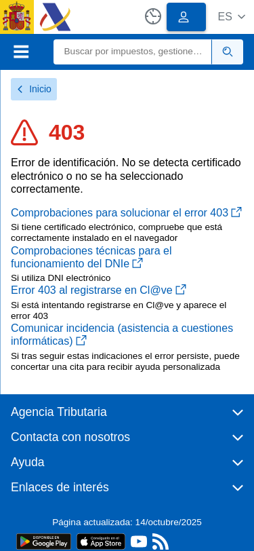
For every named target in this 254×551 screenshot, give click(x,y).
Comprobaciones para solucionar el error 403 (126, 212)
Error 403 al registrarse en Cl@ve (98, 290)
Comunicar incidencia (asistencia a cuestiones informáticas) (122, 334)
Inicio (33, 88)
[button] (231, 16)
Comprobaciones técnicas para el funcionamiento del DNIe (91, 257)
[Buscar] (133, 51)
